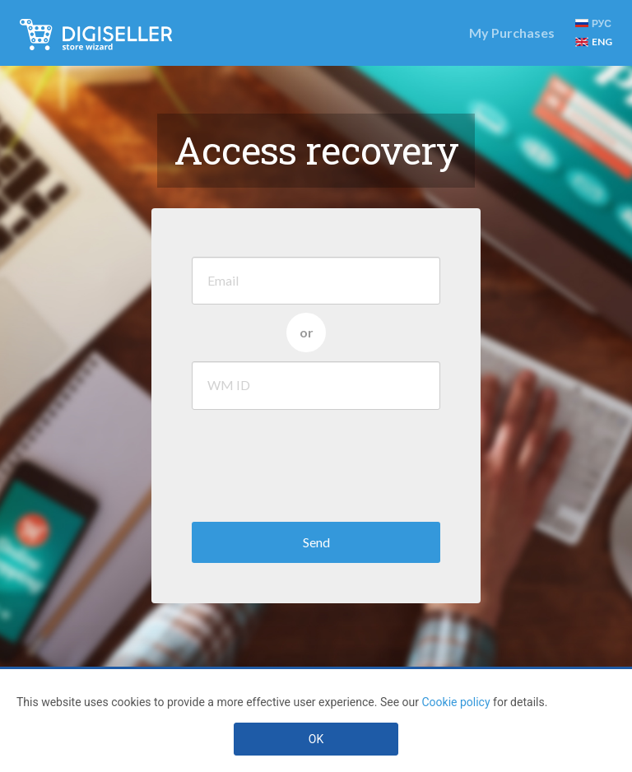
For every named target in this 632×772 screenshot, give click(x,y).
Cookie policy (455, 702)
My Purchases (512, 32)
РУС (593, 23)
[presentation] (317, 462)
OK (316, 739)
